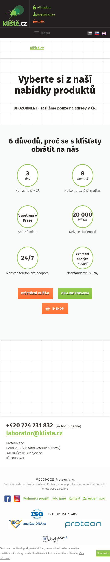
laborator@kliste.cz (34, 434)
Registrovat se (46, 14)
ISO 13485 (69, 514)
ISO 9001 (54, 514)
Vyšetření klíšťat (35, 293)
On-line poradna (75, 293)
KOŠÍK (40, 22)
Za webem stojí (94, 498)
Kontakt (74, 498)
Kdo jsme (59, 498)
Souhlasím (103, 553)
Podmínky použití (36, 498)
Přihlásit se (44, 7)
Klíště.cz (37, 48)
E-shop (55, 308)
